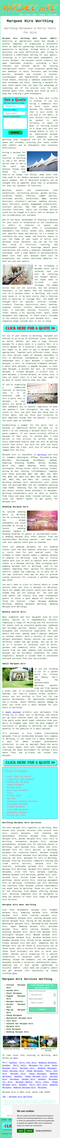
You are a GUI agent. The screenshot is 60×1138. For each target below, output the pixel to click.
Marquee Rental (24, 1082)
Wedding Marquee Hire (24, 1088)
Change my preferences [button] (43, 1131)
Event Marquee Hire (13, 1071)
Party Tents (19, 1065)
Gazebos (13, 1063)
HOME (21, 15)
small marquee (13, 712)
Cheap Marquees (35, 1071)
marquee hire (20, 482)
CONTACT (42, 15)
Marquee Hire (27, 1068)
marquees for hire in (35, 858)
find (11, 910)
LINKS (27, 15)
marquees (19, 74)
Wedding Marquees (48, 1063)
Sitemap (3, 1119)
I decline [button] (29, 1131)
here (14, 973)
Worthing (42, 455)
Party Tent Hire (27, 1063)
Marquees (14, 1079)
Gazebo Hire (28, 1079)
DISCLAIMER (52, 15)
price (19, 445)
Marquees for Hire (39, 1065)
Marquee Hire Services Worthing (27, 979)
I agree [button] (21, 1131)
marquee (41, 949)
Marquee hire (9, 455)
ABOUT (35, 15)
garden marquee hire (30, 839)
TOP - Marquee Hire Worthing (17, 1097)
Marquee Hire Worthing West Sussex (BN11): (30, 38)
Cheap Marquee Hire (36, 1076)
